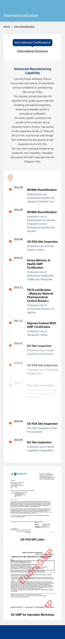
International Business (32, 51)
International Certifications (32, 42)
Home (6, 26)
